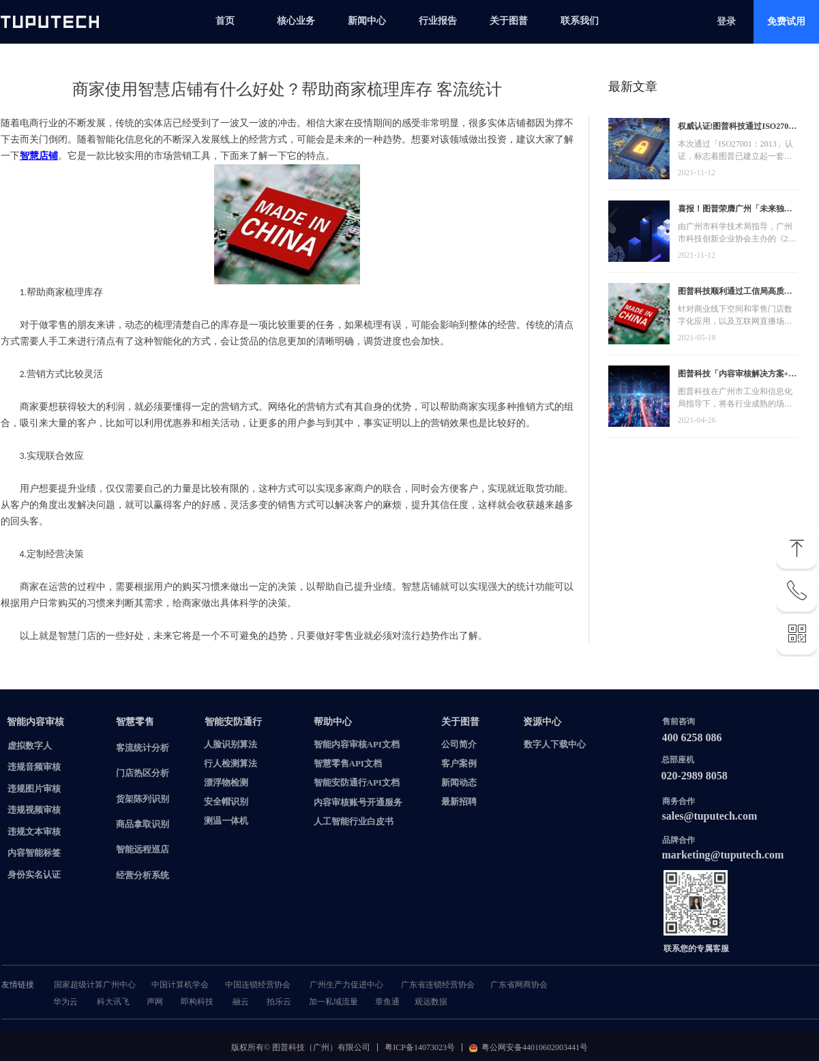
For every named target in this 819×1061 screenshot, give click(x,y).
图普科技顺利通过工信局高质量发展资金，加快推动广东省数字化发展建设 (735, 292)
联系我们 (580, 21)
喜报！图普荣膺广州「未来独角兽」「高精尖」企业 (735, 210)
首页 (225, 21)
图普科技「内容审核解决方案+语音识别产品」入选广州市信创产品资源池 (737, 375)
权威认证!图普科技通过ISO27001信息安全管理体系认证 (737, 127)
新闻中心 (367, 21)
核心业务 (296, 21)
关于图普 (509, 21)
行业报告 (438, 21)
